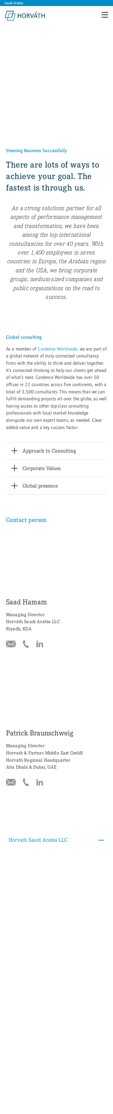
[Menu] (106, 15)
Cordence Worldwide (57, 240)
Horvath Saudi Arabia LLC (58, 638)
